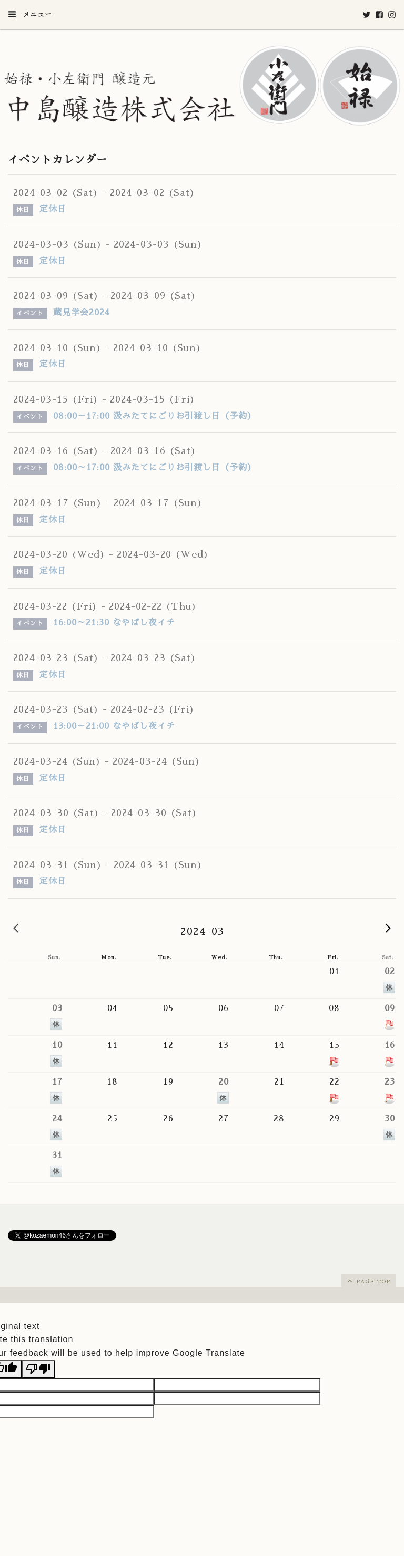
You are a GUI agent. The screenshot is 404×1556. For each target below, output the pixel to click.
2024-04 (388, 927)
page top (368, 1280)
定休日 (52, 209)
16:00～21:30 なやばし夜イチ (114, 623)
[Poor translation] (38, 1369)
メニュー (30, 14)
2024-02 (16, 927)
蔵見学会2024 (81, 312)
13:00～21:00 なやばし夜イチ (114, 726)
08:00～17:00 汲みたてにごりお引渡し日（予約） (154, 416)
